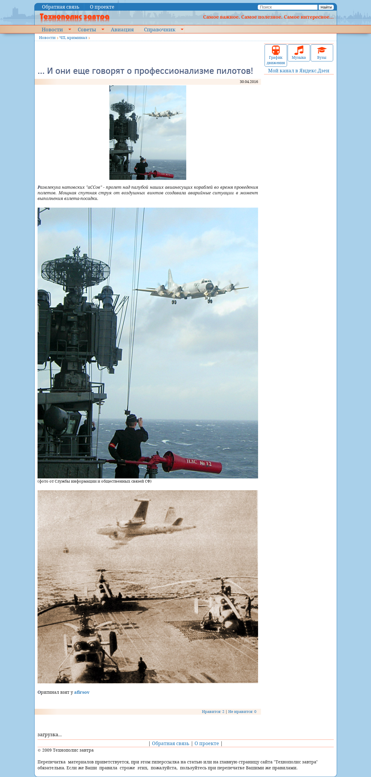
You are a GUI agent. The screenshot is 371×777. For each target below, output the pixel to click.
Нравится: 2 (213, 711)
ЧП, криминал (73, 37)
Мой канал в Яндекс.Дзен (298, 70)
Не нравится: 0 (242, 711)
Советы (87, 29)
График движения (276, 55)
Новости (52, 29)
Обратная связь (61, 7)
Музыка (299, 52)
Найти (326, 7)
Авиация (122, 29)
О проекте (102, 7)
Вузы (322, 52)
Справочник (159, 29)
